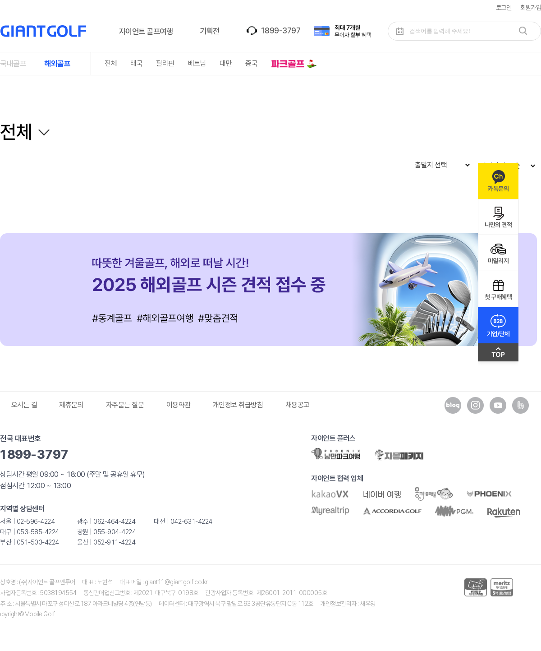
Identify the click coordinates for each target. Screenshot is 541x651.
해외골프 (57, 63)
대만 (226, 63)
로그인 (504, 7)
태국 (136, 63)
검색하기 (523, 31)
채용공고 (297, 405)
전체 (111, 63)
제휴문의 (71, 405)
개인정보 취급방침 (238, 405)
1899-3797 (280, 30)
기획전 (210, 31)
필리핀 (165, 63)
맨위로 (498, 354)
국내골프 (13, 63)
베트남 (197, 63)
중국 (251, 63)
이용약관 (178, 405)
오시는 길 (24, 405)
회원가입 (530, 7)
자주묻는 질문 (125, 405)
